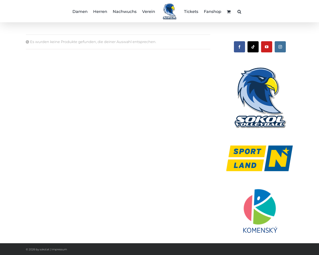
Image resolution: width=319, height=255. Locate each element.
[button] (239, 11)
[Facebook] (239, 46)
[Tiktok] (253, 46)
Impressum (59, 249)
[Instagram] (280, 46)
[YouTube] (266, 46)
